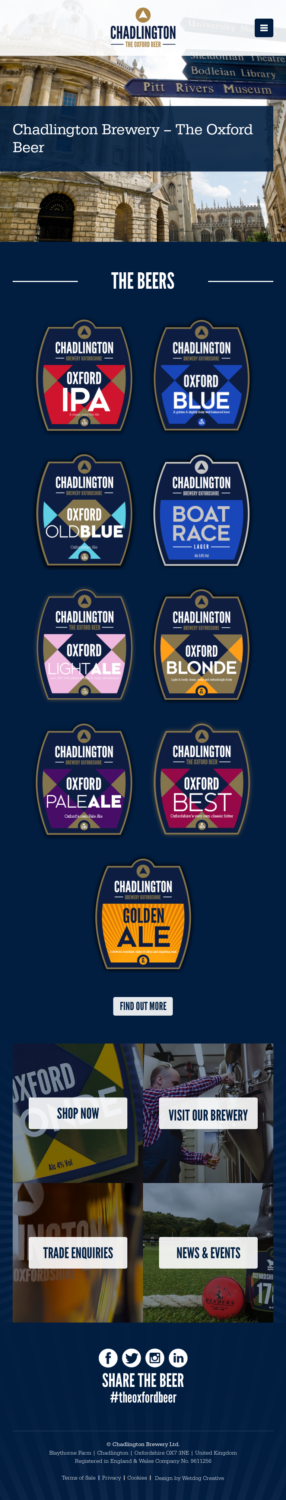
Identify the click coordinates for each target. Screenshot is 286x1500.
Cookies (137, 1477)
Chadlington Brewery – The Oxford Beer (133, 139)
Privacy (111, 1477)
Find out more (143, 1006)
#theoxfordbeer (143, 1397)
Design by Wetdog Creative (189, 1478)
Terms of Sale (79, 1477)
